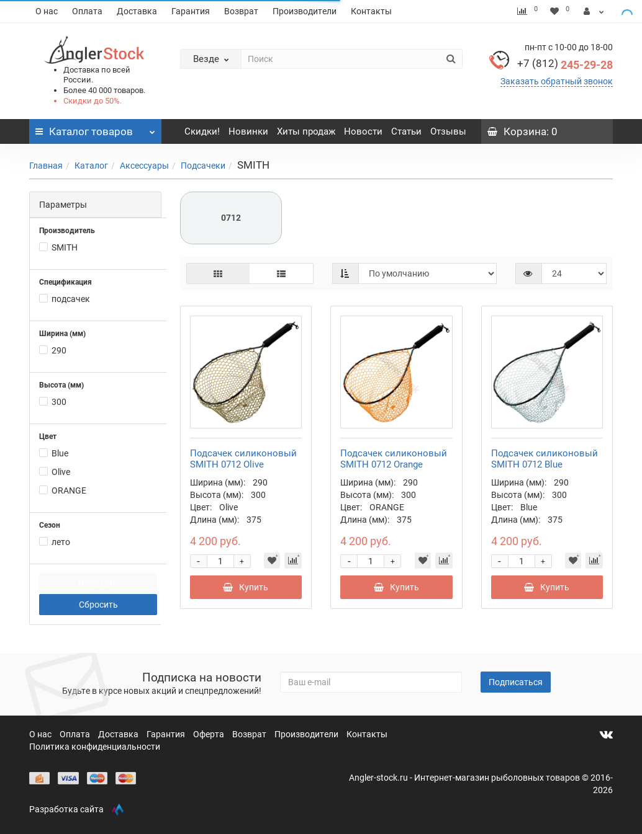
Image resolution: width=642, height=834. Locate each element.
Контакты (371, 11)
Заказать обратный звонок (556, 81)
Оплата (87, 11)
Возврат (241, 11)
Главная (46, 166)
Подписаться (516, 682)
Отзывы (448, 131)
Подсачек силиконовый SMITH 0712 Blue (544, 459)
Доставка (137, 11)
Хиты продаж (306, 131)
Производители (305, 11)
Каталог (91, 166)
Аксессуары (144, 166)
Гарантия (190, 11)
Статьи (406, 131)
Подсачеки (203, 166)
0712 (231, 218)
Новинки (248, 131)
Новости (363, 131)
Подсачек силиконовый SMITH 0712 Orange (393, 459)
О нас (46, 11)
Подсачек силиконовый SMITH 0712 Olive (243, 459)
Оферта (209, 734)
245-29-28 (565, 64)
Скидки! (202, 131)
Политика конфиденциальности (94, 747)
